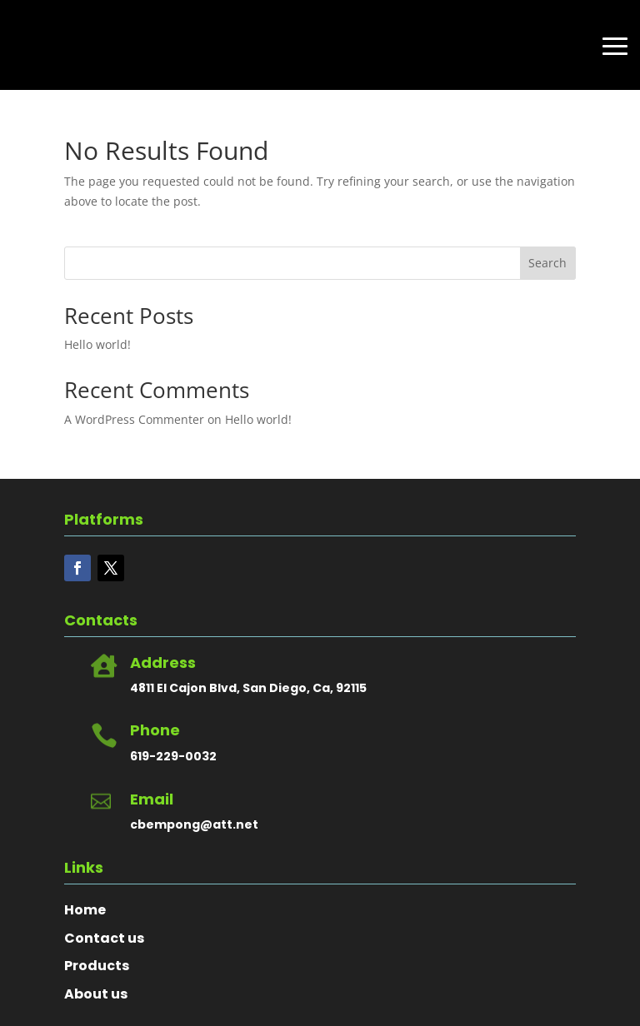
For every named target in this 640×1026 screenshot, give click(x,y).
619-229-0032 (173, 756)
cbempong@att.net (194, 824)
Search (547, 263)
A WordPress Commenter (134, 419)
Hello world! (97, 344)
